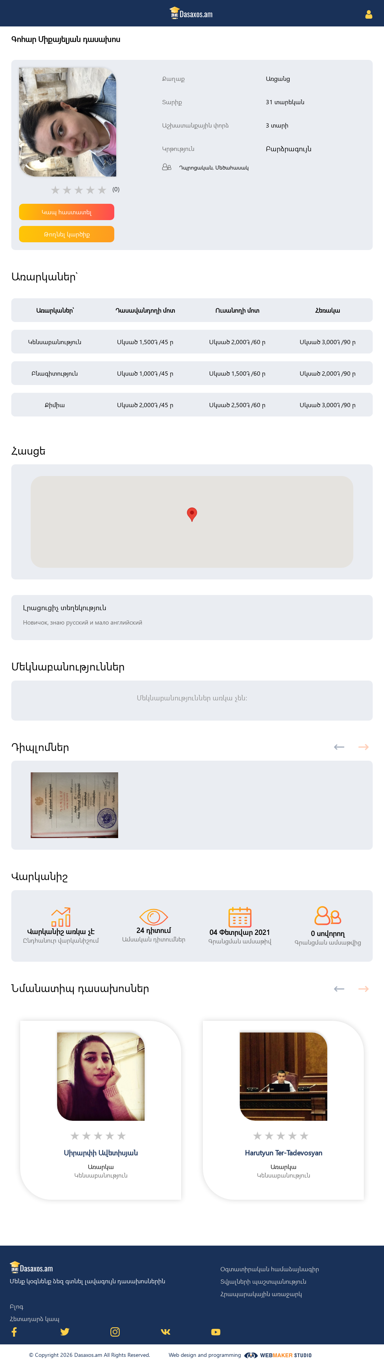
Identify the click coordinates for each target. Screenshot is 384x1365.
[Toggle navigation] (15, 14)
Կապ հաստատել (67, 212)
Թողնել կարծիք (67, 234)
